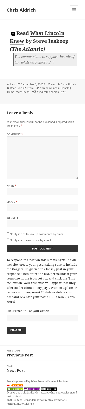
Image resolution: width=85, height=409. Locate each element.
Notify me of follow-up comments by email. (37, 234)
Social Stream (26, 88)
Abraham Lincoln (50, 88)
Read (13, 88)
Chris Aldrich (21, 10)
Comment (15, 134)
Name (12, 185)
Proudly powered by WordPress (26, 381)
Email (12, 202)
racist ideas (23, 92)
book (63, 91)
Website (13, 218)
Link (12, 84)
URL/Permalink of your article (28, 311)
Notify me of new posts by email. (31, 240)
